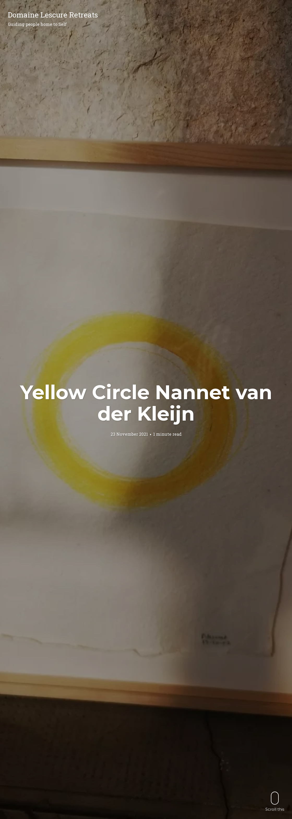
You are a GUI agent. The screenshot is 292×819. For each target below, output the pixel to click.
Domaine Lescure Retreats (53, 15)
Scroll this (274, 801)
